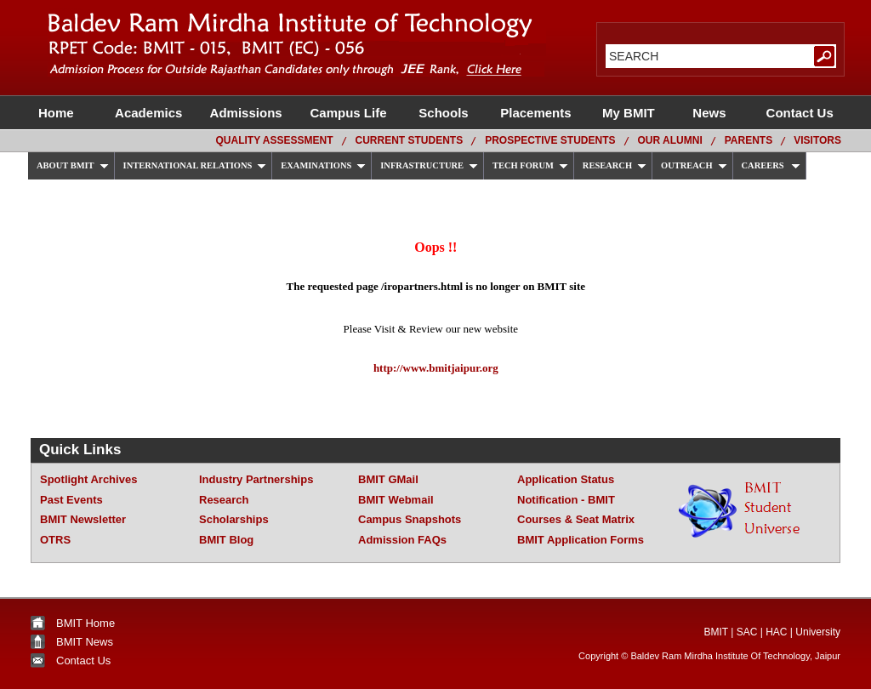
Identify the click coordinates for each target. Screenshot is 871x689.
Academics (148, 112)
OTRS (55, 539)
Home (61, 112)
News (711, 112)
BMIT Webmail (396, 499)
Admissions (248, 112)
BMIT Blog (226, 539)
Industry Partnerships (256, 479)
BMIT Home (85, 623)
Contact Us (796, 112)
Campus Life (348, 112)
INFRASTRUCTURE (429, 165)
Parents (748, 140)
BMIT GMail (388, 479)
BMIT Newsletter (83, 519)
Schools (443, 112)
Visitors (817, 140)
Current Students (410, 140)
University (817, 632)
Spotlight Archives (88, 479)
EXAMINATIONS (323, 165)
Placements (537, 112)
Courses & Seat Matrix (576, 519)
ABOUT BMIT (73, 165)
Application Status (565, 479)
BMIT (715, 632)
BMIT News (84, 641)
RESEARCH (614, 165)
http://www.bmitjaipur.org (435, 368)
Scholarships (234, 519)
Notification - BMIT (566, 499)
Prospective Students (550, 140)
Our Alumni (670, 140)
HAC (776, 632)
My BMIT (630, 112)
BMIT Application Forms (580, 539)
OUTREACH (694, 165)
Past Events (71, 499)
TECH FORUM (530, 165)
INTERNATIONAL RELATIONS (195, 165)
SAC (747, 632)
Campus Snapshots (409, 519)
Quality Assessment (274, 140)
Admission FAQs (402, 539)
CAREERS (771, 165)
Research (224, 499)
